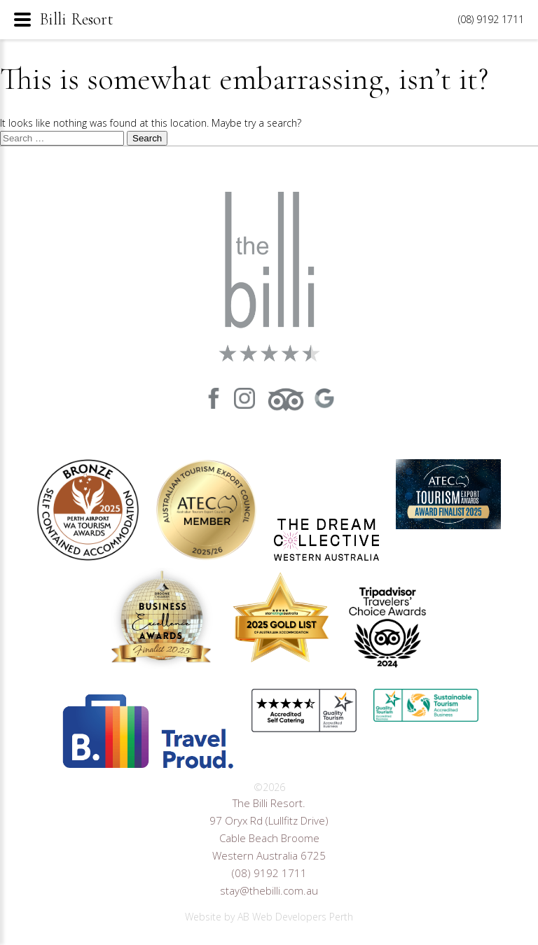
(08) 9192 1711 (269, 873)
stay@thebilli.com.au (269, 890)
